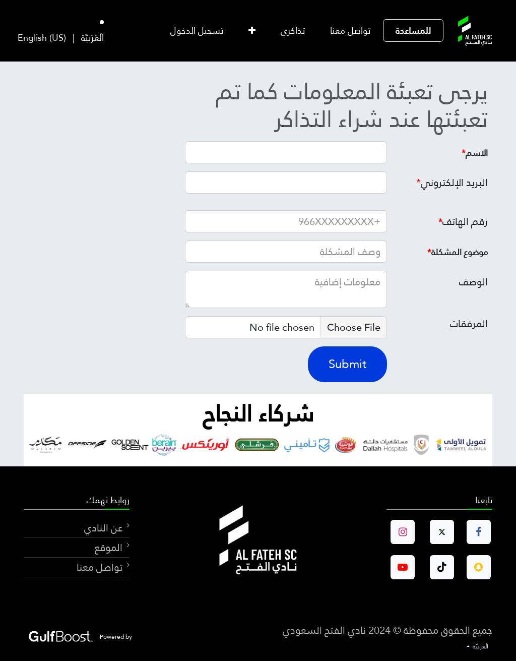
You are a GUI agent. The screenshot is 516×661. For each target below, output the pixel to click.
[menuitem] (413, 30)
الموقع (107, 547)
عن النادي (103, 527)
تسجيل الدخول (196, 30)
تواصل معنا (99, 567)
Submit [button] (347, 363)
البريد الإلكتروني (452, 182)
